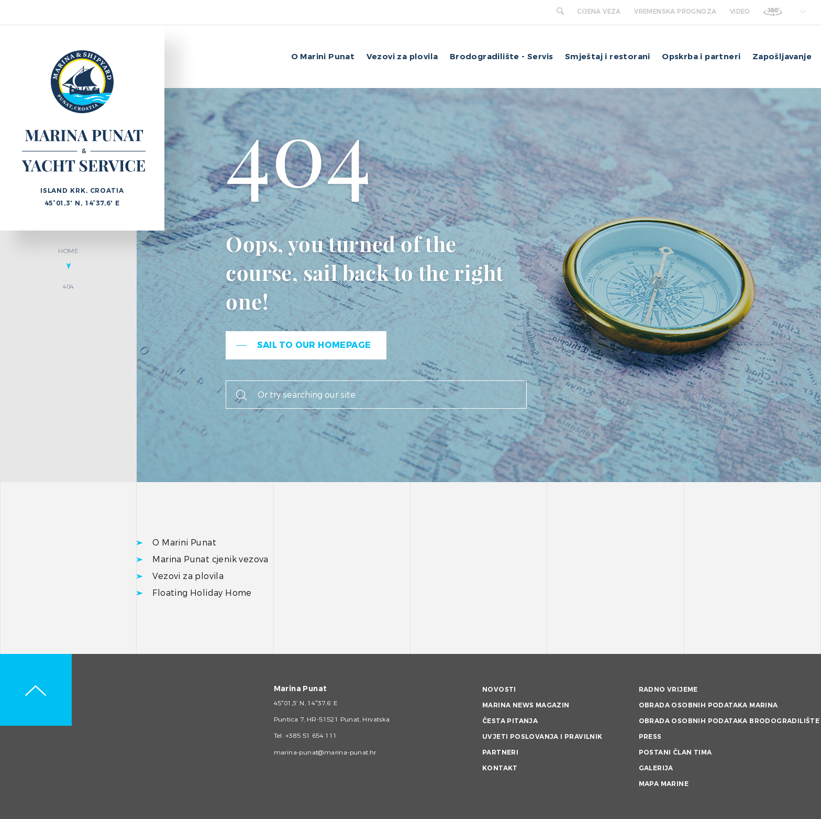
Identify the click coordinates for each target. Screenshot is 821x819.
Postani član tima (675, 752)
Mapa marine (664, 784)
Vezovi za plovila (402, 56)
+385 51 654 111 (311, 735)
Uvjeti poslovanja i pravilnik (542, 737)
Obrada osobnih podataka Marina (708, 705)
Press (650, 737)
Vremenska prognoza (675, 11)
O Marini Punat (323, 56)
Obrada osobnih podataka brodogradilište (729, 721)
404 (68, 286)
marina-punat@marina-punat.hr (325, 752)
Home (68, 251)
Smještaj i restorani (607, 56)
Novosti (499, 689)
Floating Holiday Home (201, 592)
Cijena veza (598, 11)
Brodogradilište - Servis (501, 56)
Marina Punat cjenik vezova (210, 559)
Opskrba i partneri (701, 56)
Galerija (656, 768)
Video (740, 11)
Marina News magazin (526, 705)
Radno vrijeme (668, 689)
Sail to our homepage (314, 345)
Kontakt (500, 768)
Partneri (500, 752)
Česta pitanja (510, 721)
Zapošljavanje (782, 56)
